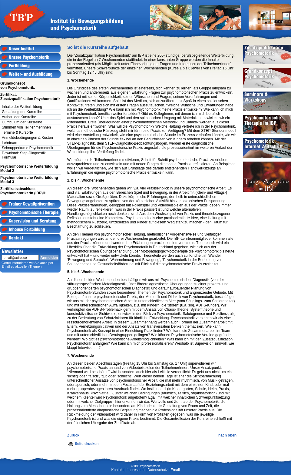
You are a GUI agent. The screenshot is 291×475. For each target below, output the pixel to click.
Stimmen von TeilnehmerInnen (26, 127)
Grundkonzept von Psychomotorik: (17, 85)
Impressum (135, 470)
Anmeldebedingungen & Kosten (27, 137)
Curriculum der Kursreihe (22, 122)
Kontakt (117, 470)
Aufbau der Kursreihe (19, 117)
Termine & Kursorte (17, 132)
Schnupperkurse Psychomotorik (27, 148)
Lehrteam (9, 143)
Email (175, 470)
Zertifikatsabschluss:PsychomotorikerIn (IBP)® (22, 191)
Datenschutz (157, 470)
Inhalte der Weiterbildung (22, 107)
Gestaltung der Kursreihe (22, 112)
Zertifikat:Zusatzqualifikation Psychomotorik (30, 96)
